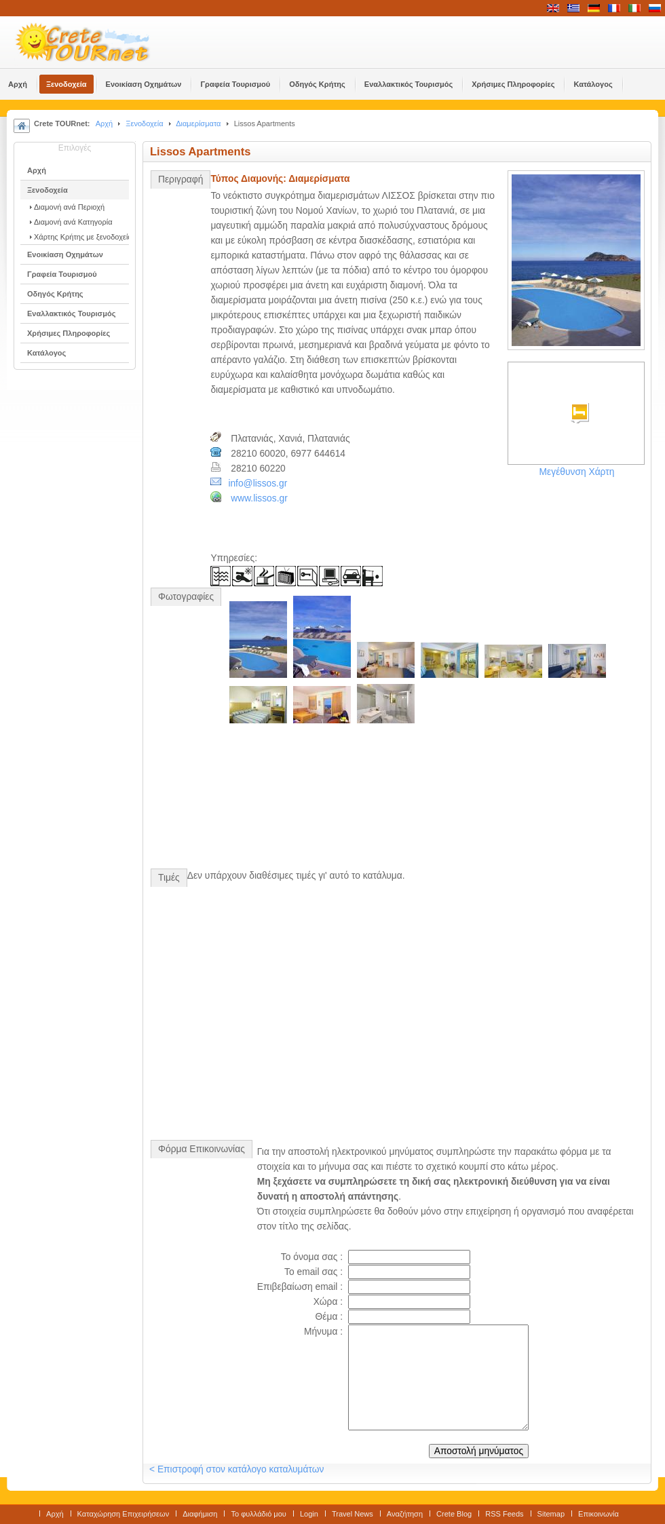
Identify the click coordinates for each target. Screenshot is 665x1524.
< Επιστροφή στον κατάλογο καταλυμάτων (236, 1469)
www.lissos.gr (259, 498)
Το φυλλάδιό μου (258, 1514)
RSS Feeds (504, 1514)
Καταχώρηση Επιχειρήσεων (123, 1514)
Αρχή (104, 123)
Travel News (352, 1514)
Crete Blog (454, 1514)
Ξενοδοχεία (144, 123)
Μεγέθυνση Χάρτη (577, 472)
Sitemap (551, 1514)
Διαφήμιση (200, 1514)
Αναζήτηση (405, 1514)
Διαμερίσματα (198, 123)
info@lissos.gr (257, 483)
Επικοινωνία (598, 1514)
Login (309, 1514)
